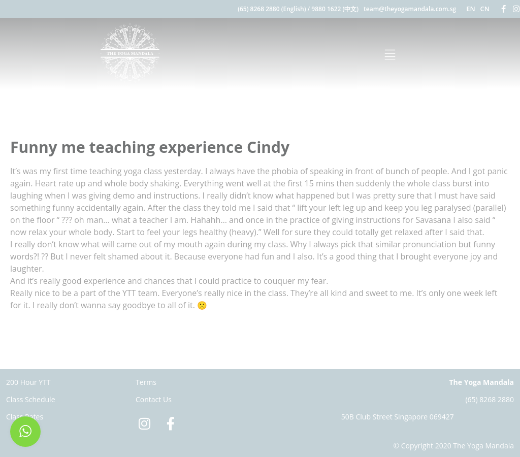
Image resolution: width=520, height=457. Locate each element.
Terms (146, 382)
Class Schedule (30, 399)
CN (485, 8)
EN (470, 8)
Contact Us (154, 399)
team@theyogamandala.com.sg (410, 9)
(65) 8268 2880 (489, 399)
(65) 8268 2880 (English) (272, 9)
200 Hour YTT (28, 382)
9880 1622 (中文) (335, 9)
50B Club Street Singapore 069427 (397, 416)
